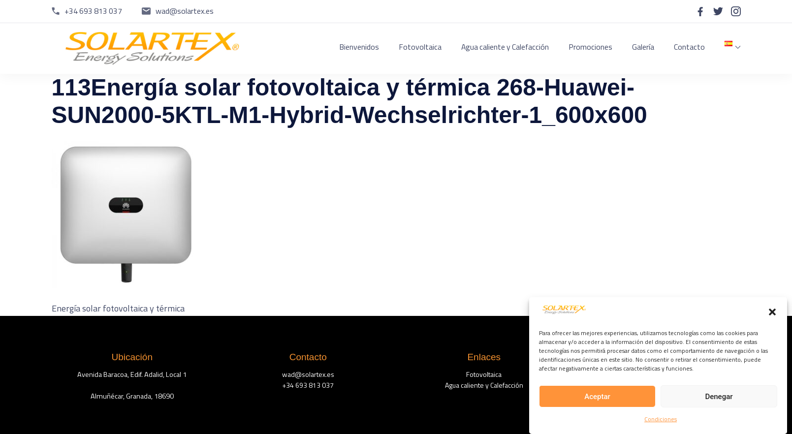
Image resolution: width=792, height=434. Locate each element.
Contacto (689, 47)
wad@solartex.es (185, 11)
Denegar (718, 398)
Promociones (590, 47)
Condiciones (660, 421)
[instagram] (736, 11)
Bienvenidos (359, 47)
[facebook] (700, 11)
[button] (772, 313)
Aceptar (597, 398)
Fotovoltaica (420, 47)
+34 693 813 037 (93, 11)
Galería (643, 47)
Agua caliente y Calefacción (505, 47)
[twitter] (718, 11)
